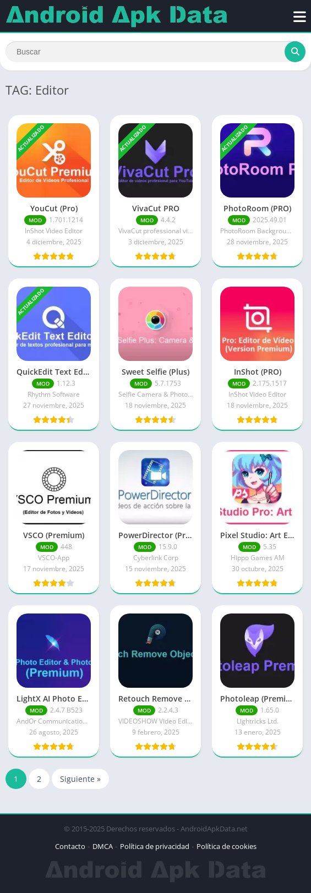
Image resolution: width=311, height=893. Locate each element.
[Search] (155, 51)
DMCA (102, 846)
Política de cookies (227, 846)
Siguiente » (80, 779)
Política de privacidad (154, 846)
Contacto (70, 846)
